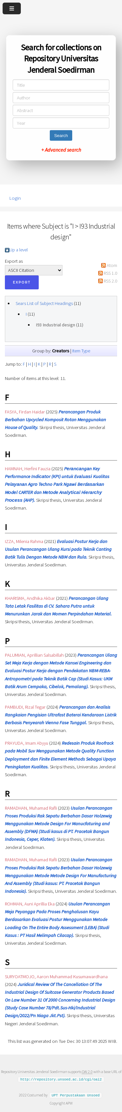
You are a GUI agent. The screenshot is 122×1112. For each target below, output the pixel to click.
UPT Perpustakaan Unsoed (76, 1095)
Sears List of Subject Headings (44, 303)
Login (15, 198)
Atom (112, 265)
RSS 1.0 (110, 273)
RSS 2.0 (110, 281)
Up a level (18, 250)
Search (61, 135)
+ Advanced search (61, 149)
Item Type (81, 351)
